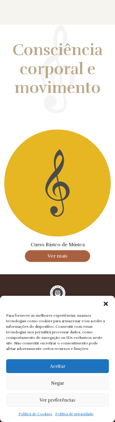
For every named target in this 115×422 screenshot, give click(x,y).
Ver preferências (57, 400)
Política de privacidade (74, 414)
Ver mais (57, 256)
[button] (106, 303)
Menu (100, 12)
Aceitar (57, 366)
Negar (57, 383)
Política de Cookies (35, 414)
